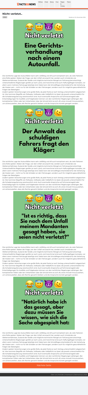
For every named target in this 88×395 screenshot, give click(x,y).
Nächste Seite (44, 365)
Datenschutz (78, 374)
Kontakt (61, 374)
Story (52, 2)
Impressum (69, 374)
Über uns (54, 374)
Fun (57, 2)
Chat (46, 2)
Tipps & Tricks (62, 4)
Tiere (69, 2)
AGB (85, 374)
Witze (40, 2)
